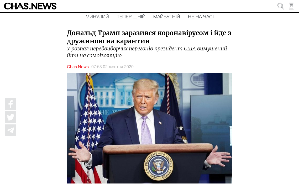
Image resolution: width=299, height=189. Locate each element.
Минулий (97, 17)
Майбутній (166, 17)
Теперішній (131, 17)
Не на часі (201, 17)
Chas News (78, 67)
